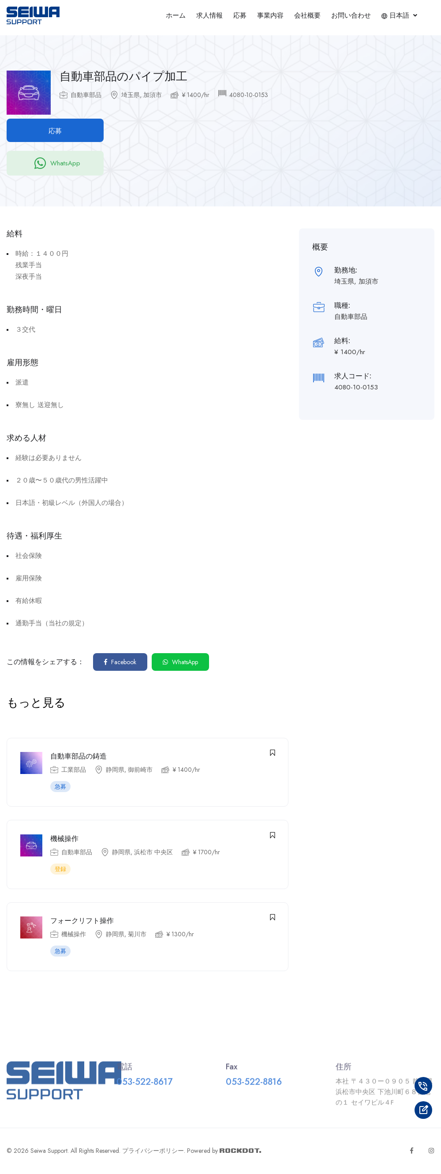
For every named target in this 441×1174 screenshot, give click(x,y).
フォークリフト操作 (82, 921)
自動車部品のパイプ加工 (123, 76)
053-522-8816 (254, 1086)
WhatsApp (55, 163)
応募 (240, 15)
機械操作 (64, 839)
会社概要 (307, 15)
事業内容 (270, 15)
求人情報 (209, 15)
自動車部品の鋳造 (78, 757)
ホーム (176, 15)
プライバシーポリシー (153, 1151)
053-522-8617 (144, 1086)
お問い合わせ (351, 15)
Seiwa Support (48, 1151)
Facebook (120, 662)
